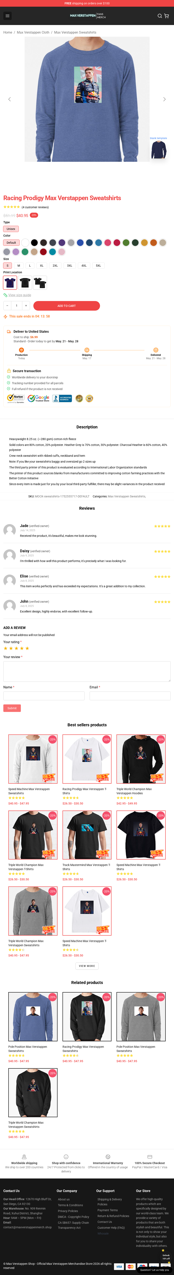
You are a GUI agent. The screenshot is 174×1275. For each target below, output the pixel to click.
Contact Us (105, 1222)
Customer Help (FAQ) (111, 1227)
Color (6, 235)
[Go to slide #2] (98, 170)
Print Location (12, 272)
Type (6, 222)
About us (64, 1199)
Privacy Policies (68, 1211)
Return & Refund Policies (113, 1216)
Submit (12, 708)
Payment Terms (108, 1210)
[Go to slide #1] (76, 170)
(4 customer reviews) (35, 207)
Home (7, 32)
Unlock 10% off (166, 1257)
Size (6, 259)
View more (87, 966)
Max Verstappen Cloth (33, 32)
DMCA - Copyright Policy (73, 1217)
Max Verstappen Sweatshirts (75, 32)
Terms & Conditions (70, 1205)
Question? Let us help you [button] (154, 1270)
